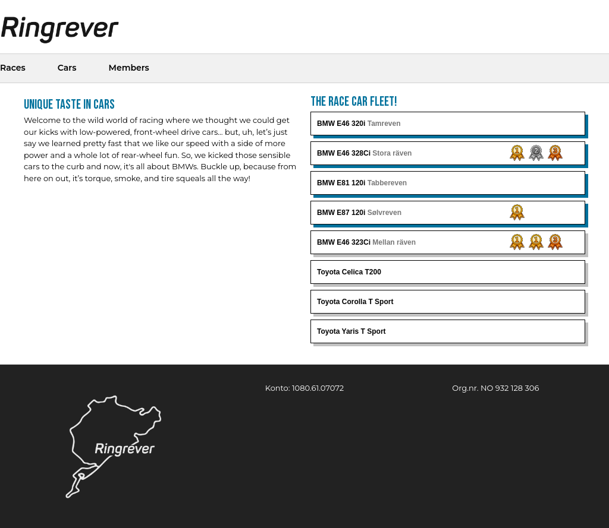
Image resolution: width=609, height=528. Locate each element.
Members (129, 67)
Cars (67, 67)
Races (13, 67)
